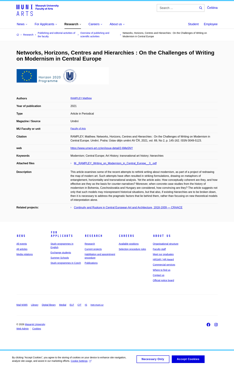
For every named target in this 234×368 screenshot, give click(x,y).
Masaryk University (35, 324)
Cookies (36, 328)
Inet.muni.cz (97, 304)
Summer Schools (60, 257)
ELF (72, 304)
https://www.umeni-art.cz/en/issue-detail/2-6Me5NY (101, 148)
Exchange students (61, 252)
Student (193, 24)
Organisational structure (165, 243)
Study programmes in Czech (66, 263)
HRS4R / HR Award (163, 259)
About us (162, 236)
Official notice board (163, 280)
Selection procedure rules (132, 249)
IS (86, 304)
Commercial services (164, 264)
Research (93, 236)
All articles (22, 249)
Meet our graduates (163, 254)
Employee (210, 24)
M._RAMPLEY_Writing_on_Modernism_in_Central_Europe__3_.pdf (115, 163)
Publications (91, 263)
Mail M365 (22, 304)
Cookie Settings (81, 362)
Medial (62, 304)
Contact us (158, 275)
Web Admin (23, 328)
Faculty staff (159, 249)
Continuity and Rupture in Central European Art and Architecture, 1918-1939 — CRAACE (128, 207)
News (21, 236)
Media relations (25, 254)
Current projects (93, 249)
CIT (79, 304)
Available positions (129, 243)
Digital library (49, 304)
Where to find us (161, 270)
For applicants (62, 234)
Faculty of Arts (78, 128)
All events (22, 243)
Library (34, 304)
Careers (126, 236)
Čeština (212, 7)
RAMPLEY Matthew (81, 98)
